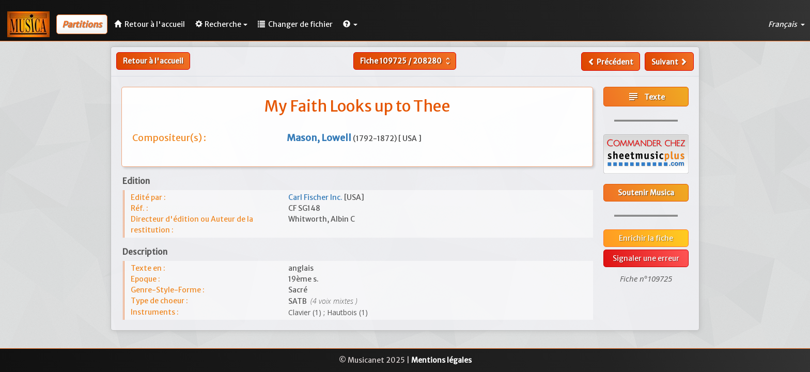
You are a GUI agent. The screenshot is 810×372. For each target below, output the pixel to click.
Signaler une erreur (646, 258)
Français (786, 24)
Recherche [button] (221, 24)
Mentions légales (441, 360)
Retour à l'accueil (153, 61)
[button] (350, 24)
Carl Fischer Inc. (316, 197)
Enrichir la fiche (646, 238)
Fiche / (406, 61)
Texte (646, 96)
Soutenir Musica (646, 192)
